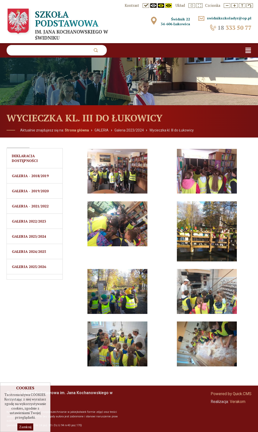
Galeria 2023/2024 (129, 130)
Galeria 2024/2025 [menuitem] (29, 251)
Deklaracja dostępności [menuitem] (25, 158)
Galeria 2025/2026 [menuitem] (29, 266)
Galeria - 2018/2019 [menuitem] (30, 175)
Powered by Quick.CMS (231, 394)
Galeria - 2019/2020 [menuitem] (30, 190)
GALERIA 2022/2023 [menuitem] (29, 221)
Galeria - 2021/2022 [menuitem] (30, 206)
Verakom (237, 401)
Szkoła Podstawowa (67, 19)
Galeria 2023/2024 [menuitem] (29, 236)
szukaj (95, 51)
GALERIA (101, 130)
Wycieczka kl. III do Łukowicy (171, 130)
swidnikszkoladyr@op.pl (229, 18)
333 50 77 (234, 28)
